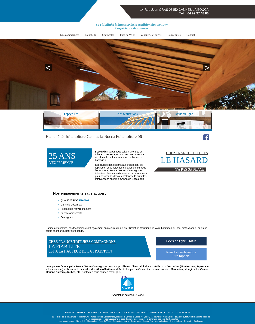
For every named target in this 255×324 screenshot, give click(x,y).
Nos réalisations (161, 321)
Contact (180, 34)
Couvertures (167, 34)
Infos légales (197, 321)
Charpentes (111, 34)
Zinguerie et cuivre (147, 34)
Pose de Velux (128, 34)
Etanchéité (97, 34)
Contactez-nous (90, 272)
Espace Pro (148, 321)
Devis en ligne (176, 321)
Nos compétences (80, 34)
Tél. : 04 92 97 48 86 (193, 13)
